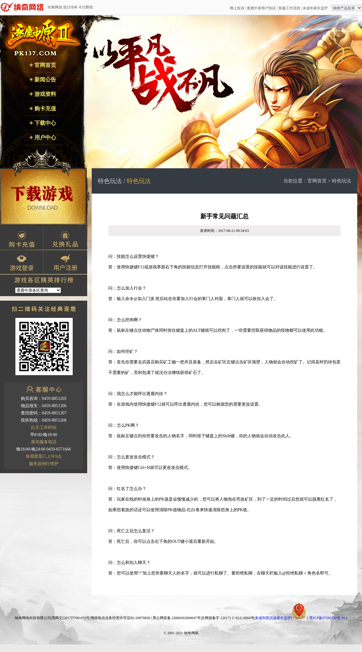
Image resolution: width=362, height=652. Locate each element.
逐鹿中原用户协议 (261, 8)
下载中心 (44, 123)
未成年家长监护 (315, 8)
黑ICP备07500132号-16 (327, 618)
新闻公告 (44, 80)
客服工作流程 (289, 8)
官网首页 (44, 65)
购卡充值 (44, 109)
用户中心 (44, 138)
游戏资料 (44, 94)
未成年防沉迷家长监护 (273, 618)
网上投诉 (237, 8)
